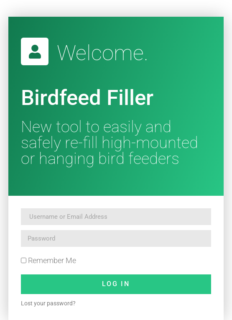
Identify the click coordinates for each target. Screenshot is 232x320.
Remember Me (48, 260)
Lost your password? (48, 303)
